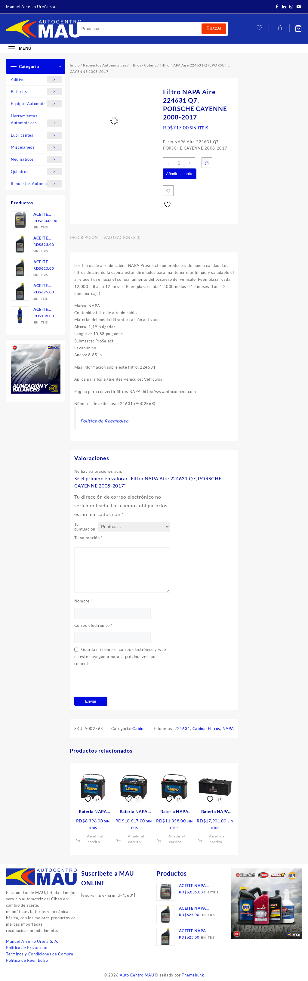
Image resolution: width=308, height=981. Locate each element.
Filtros (135, 65)
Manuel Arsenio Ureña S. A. (32, 941)
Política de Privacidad (26, 947)
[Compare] (207, 162)
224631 (182, 728)
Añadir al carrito (179, 174)
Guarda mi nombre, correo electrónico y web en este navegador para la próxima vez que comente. (120, 656)
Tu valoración (88, 537)
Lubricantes (36, 135)
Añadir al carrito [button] (95, 839)
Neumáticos (36, 159)
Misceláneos (36, 147)
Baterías (36, 91)
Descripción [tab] (84, 237)
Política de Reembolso (104, 420)
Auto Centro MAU (137, 975)
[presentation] (120, 682)
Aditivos (36, 79)
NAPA (228, 728)
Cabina (150, 65)
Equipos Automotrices (36, 103)
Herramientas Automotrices (36, 120)
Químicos (36, 171)
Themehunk (193, 975)
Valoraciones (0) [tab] (122, 237)
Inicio (75, 65)
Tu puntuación (86, 526)
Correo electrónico (93, 625)
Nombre (83, 601)
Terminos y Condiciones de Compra (39, 954)
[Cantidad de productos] (179, 163)
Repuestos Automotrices (36, 183)
